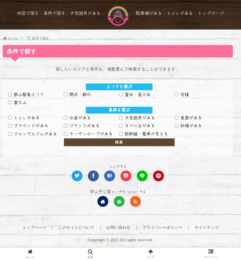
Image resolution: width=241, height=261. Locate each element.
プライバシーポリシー (162, 227)
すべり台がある (137, 126)
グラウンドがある (28, 126)
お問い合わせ (118, 227)
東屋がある (188, 117)
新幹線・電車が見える (143, 134)
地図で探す (28, 13)
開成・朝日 (77, 94)
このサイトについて (76, 227)
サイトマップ (207, 227)
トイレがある (180, 13)
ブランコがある (82, 126)
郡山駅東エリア (26, 94)
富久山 (17, 102)
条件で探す (54, 13)
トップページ (211, 13)
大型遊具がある (85, 13)
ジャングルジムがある (32, 134)
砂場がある (188, 126)
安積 (182, 94)
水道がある (77, 117)
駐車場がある (149, 13)
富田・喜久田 (135, 94)
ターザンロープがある (88, 134)
